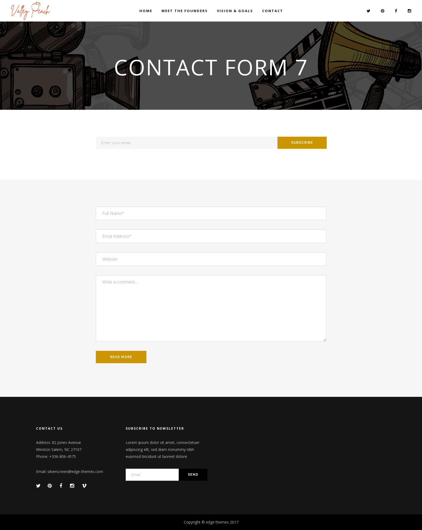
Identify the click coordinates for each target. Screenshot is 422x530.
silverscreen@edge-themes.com (75, 471)
